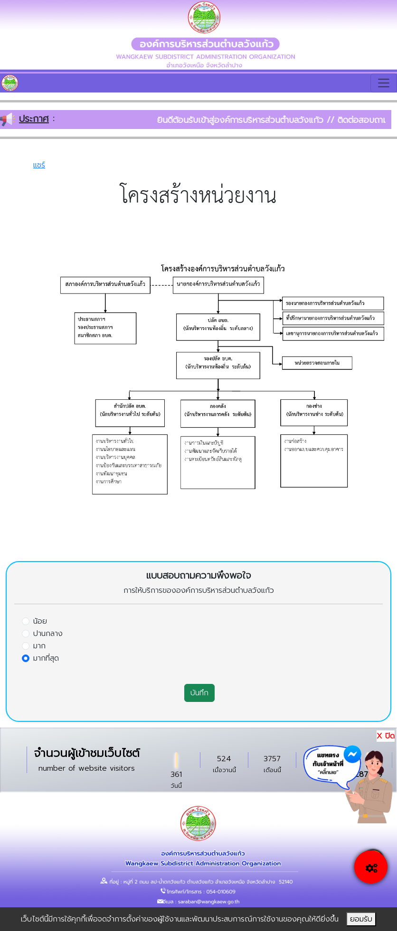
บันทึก (199, 693)
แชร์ (39, 165)
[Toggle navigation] (383, 83)
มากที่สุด (46, 658)
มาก (39, 646)
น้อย (40, 621)
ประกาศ (34, 118)
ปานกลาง (48, 633)
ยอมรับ (361, 919)
